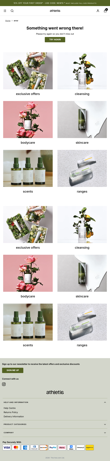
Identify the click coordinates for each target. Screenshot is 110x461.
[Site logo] (55, 10)
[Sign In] (97, 10)
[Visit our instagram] (4, 384)
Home (7, 20)
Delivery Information (14, 416)
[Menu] (4, 10)
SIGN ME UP (13, 370)
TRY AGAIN (55, 39)
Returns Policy (11, 412)
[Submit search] (12, 10)
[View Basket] (105, 10)
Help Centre (10, 408)
